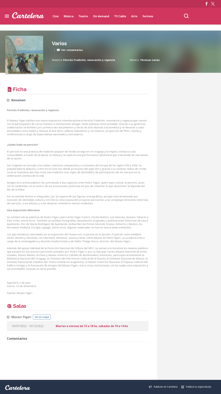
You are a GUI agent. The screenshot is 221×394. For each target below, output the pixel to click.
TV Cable (120, 16)
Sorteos (147, 16)
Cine (56, 16)
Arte (134, 16)
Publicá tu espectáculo (198, 386)
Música (69, 16)
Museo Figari (21, 317)
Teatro (83, 16)
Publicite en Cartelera (165, 386)
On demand (101, 16)
